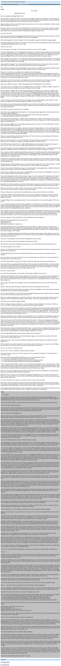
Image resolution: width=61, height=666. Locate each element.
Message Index (5, 662)
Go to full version (5, 664)
